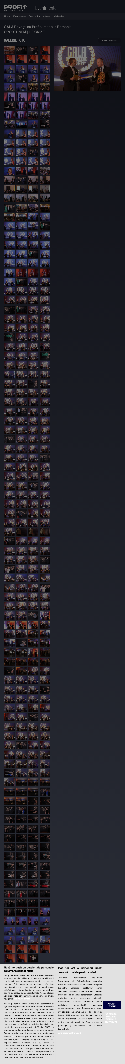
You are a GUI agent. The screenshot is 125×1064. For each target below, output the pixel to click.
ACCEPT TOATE (112, 1005)
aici (13, 1036)
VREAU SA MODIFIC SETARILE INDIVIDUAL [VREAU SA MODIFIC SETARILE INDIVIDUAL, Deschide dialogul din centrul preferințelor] (111, 1018)
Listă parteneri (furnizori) (69, 1033)
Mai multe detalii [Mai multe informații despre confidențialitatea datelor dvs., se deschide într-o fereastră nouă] (22, 999)
